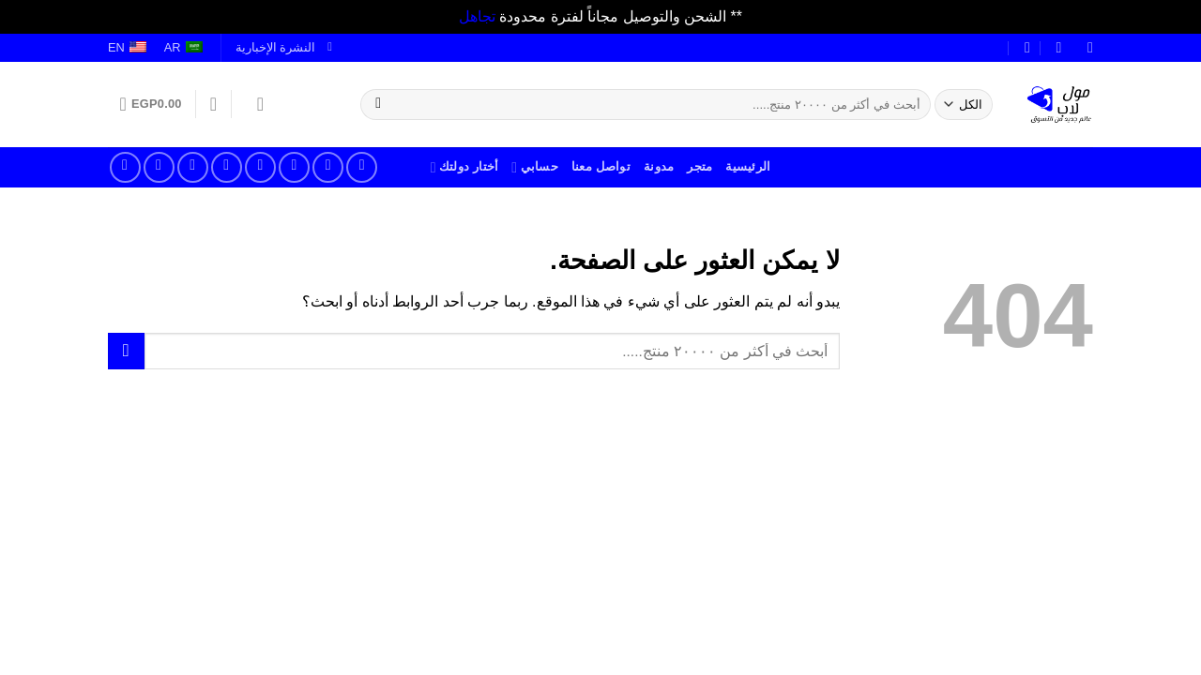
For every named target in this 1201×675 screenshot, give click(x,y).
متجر (699, 166)
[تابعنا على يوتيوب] (159, 167)
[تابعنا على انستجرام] (327, 167)
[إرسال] (378, 104)
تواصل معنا (601, 166)
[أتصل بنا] (226, 167)
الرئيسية (747, 166)
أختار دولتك (465, 167)
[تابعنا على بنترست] (192, 167)
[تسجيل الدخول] (254, 104)
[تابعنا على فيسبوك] (361, 167)
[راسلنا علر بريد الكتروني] (260, 167)
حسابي (534, 167)
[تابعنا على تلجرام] (125, 167)
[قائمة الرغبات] (214, 104)
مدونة (659, 166)
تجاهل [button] (477, 16)
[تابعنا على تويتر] (294, 167)
